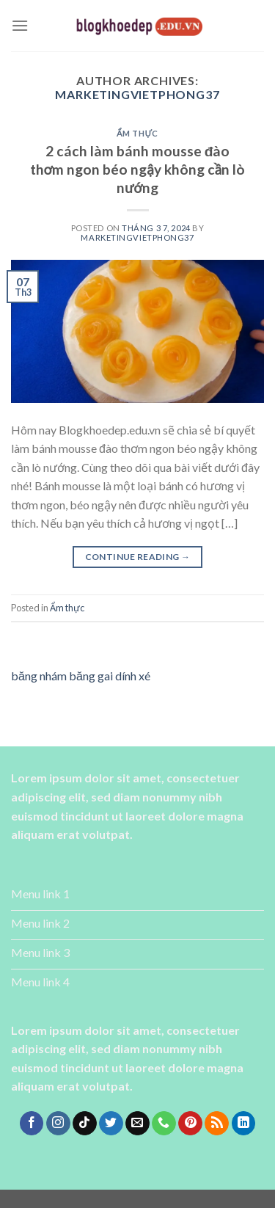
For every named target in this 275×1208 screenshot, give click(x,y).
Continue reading (138, 557)
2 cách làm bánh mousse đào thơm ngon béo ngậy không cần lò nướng (138, 169)
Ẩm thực (137, 133)
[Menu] (20, 25)
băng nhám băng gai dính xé (80, 676)
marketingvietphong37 (137, 94)
